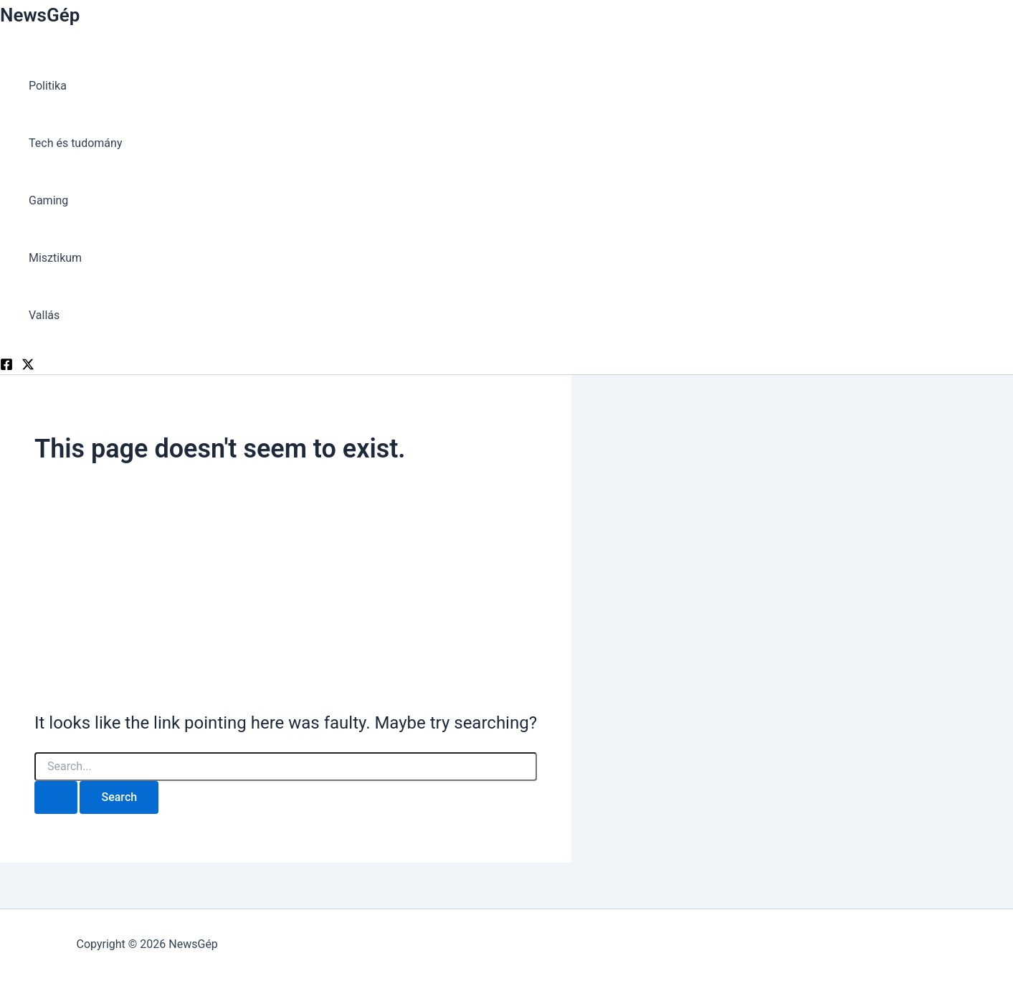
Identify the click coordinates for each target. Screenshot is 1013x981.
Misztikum (55, 258)
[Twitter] (28, 367)
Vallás (44, 315)
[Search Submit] (55, 797)
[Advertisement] (285, 588)
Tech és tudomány (75, 143)
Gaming (48, 200)
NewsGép (40, 15)
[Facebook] (6, 367)
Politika (48, 86)
